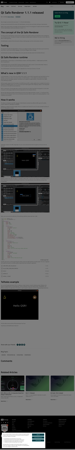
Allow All (38, 434)
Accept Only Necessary (38, 437)
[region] (23, 440)
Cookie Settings (38, 440)
